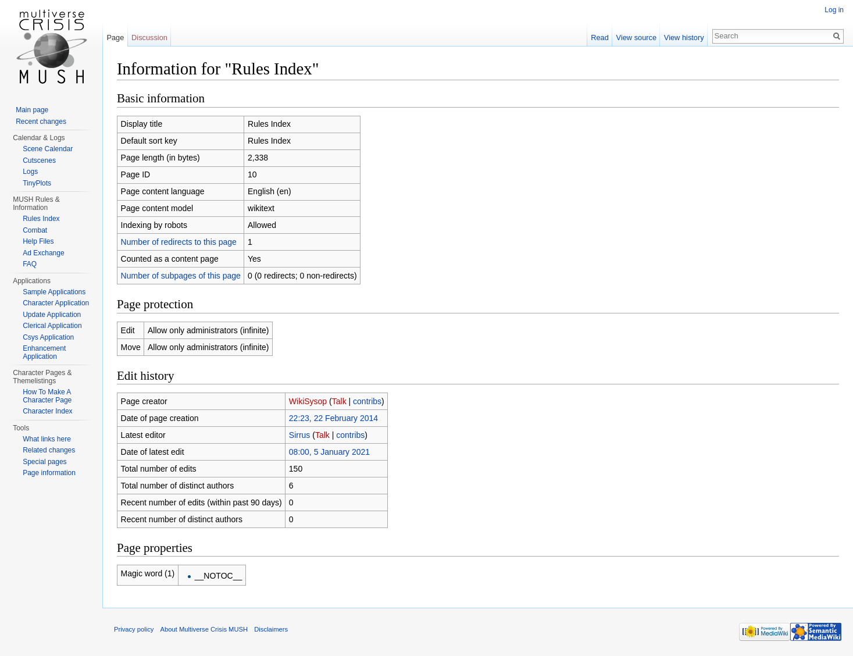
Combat (35, 230)
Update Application (52, 315)
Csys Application (48, 337)
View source (636, 37)
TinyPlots (37, 183)
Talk (339, 401)
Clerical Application (52, 326)
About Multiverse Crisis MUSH (204, 629)
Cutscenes (39, 160)
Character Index (47, 411)
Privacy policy (134, 629)
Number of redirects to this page (179, 242)
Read (600, 37)
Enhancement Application (44, 352)
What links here (47, 439)
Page (115, 37)
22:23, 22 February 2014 (333, 418)
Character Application (56, 303)
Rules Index (41, 219)
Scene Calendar (48, 149)
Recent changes (41, 121)
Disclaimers (271, 629)
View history (684, 37)
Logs (30, 171)
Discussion (149, 37)
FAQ (30, 264)
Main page (32, 110)
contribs (367, 401)
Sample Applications (54, 292)
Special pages (44, 462)
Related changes (49, 450)
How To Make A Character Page (47, 396)
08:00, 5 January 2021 (329, 452)
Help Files (38, 241)
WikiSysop (308, 401)
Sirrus (299, 435)
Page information (49, 473)
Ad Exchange (43, 253)
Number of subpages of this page (181, 275)
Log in (834, 10)
